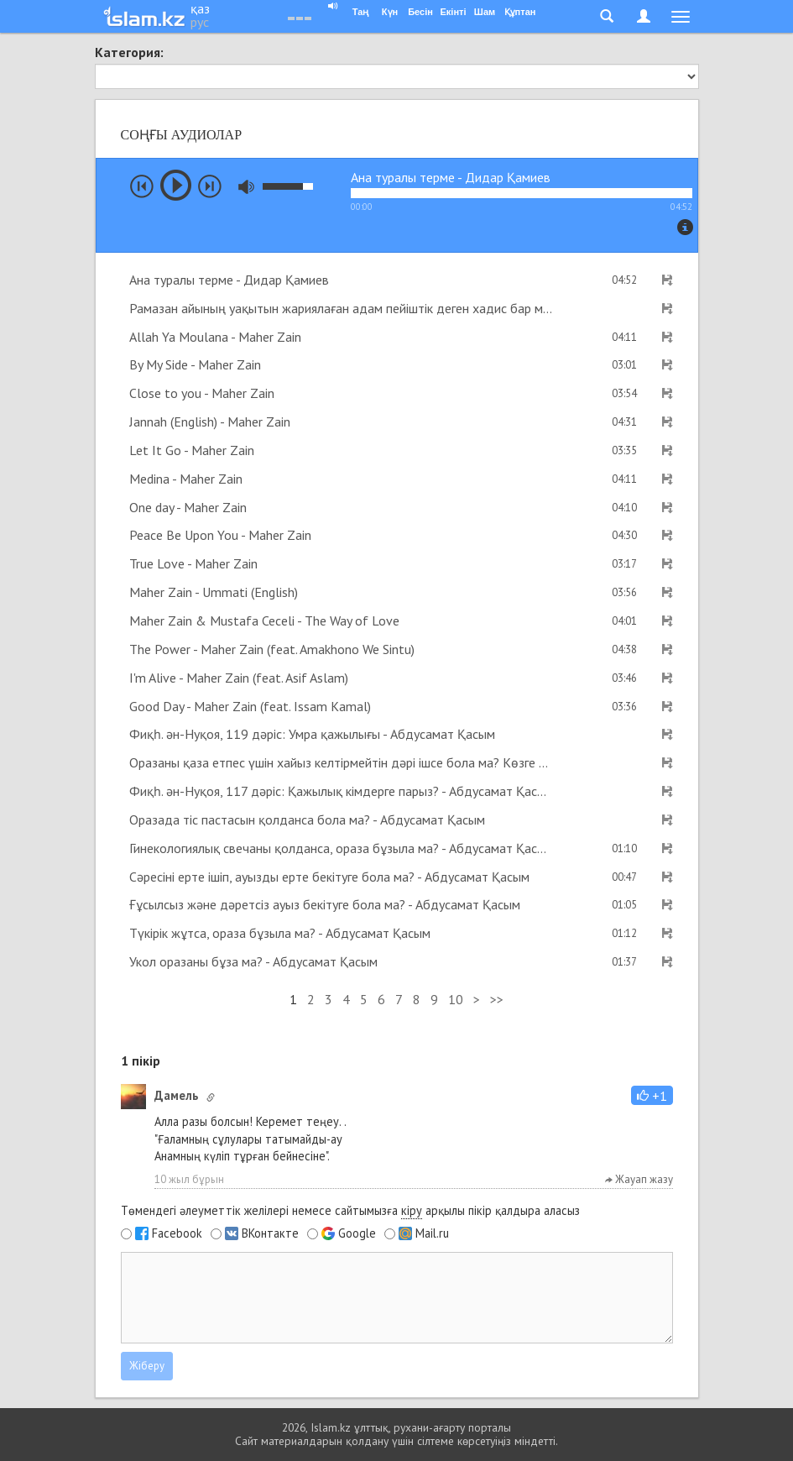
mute (246, 187)
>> (496, 999)
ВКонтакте (270, 1233)
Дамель (176, 1095)
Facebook (177, 1233)
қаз (200, 8)
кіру (411, 1210)
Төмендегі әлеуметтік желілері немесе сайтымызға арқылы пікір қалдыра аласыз (350, 1210)
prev (142, 186)
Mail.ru (432, 1233)
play (175, 185)
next (210, 186)
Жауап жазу (639, 1179)
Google (357, 1233)
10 (455, 999)
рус (199, 21)
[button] (652, 1095)
